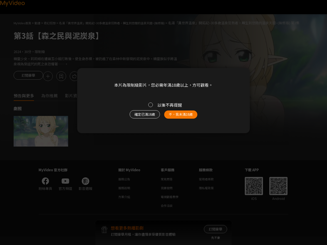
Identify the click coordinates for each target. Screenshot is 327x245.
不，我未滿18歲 (185, 117)
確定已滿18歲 (139, 117)
